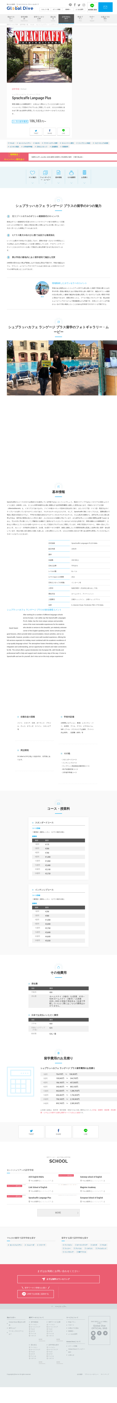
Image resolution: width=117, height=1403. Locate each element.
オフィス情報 (56, 9)
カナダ (94, 1260)
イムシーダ (30, 1260)
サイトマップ (105, 1390)
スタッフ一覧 (45, 9)
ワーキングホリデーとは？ (16, 1347)
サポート (92, 19)
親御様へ (67, 9)
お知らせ (71, 1370)
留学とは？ (12, 1343)
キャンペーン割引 (68, 143)
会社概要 (79, 1390)
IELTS (37, 143)
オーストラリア (82, 1260)
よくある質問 (79, 9)
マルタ (32, 24)
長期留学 (65, 147)
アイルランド (101, 1263)
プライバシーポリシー (91, 1390)
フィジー (67, 1263)
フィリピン (68, 1260)
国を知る (53, 19)
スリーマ (42, 1260)
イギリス (89, 1263)
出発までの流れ (105, 19)
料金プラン (80, 19)
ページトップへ (58, 1321)
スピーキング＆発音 (101, 143)
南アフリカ (82, 1267)
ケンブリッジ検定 (84, 143)
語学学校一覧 (24, 24)
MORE (58, 1227)
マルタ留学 (35, 1182)
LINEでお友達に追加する (35, 1309)
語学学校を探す (66, 19)
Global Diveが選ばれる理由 (17, 1338)
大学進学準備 (27, 147)
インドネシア (69, 1267)
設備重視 (55, 147)
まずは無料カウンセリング (58, 1294)
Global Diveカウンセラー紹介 (76, 1365)
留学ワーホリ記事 (39, 19)
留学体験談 (24, 19)
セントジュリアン (41, 24)
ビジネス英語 (14, 147)
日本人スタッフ (42, 147)
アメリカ (78, 1263)
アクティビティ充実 (50, 143)
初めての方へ (11, 19)
